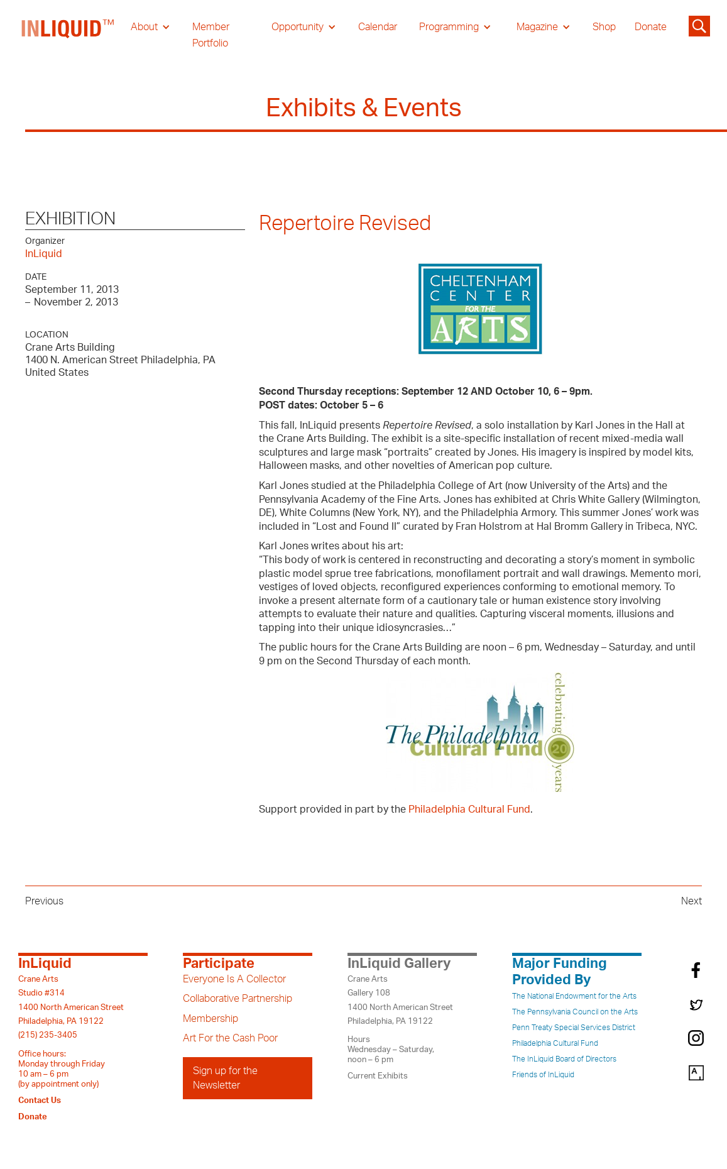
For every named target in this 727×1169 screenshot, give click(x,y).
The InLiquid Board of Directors (564, 1059)
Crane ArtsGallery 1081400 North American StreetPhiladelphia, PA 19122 (400, 1000)
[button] (150, 27)
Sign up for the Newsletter (225, 1078)
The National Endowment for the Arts (574, 996)
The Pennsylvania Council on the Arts (575, 1012)
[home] (68, 35)
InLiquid (43, 254)
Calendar (377, 27)
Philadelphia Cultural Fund (469, 809)
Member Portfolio (210, 35)
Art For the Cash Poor (230, 1038)
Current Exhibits (377, 1076)
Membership (210, 1019)
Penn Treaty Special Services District (573, 1027)
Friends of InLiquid (543, 1074)
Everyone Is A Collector (234, 979)
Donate (651, 27)
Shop (604, 27)
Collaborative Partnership (237, 999)
